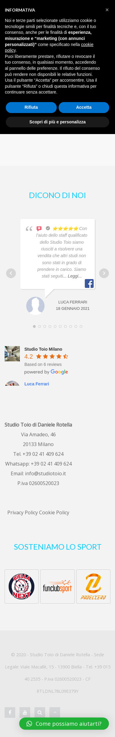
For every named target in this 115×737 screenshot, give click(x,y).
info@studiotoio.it (45, 473)
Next (104, 273)
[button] (107, 10)
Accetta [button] (84, 107)
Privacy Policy (22, 512)
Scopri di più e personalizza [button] (57, 121)
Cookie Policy (54, 512)
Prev (11, 273)
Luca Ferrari (36, 383)
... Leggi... (72, 276)
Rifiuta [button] (31, 107)
